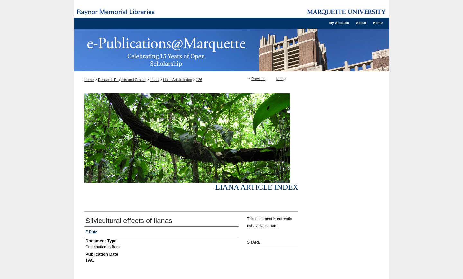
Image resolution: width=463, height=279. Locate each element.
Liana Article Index (177, 80)
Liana (154, 80)
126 (199, 80)
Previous (258, 79)
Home (89, 80)
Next (280, 79)
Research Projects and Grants (121, 80)
